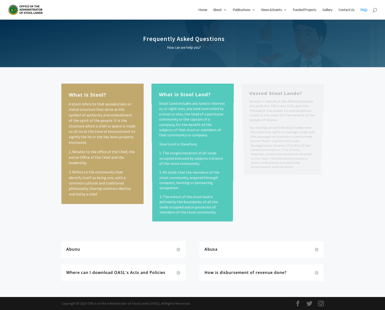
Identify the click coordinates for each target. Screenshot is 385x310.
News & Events (271, 10)
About (217, 10)
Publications (241, 10)
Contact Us (346, 10)
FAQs (363, 10)
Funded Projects (304, 10)
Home (202, 10)
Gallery (327, 10)
